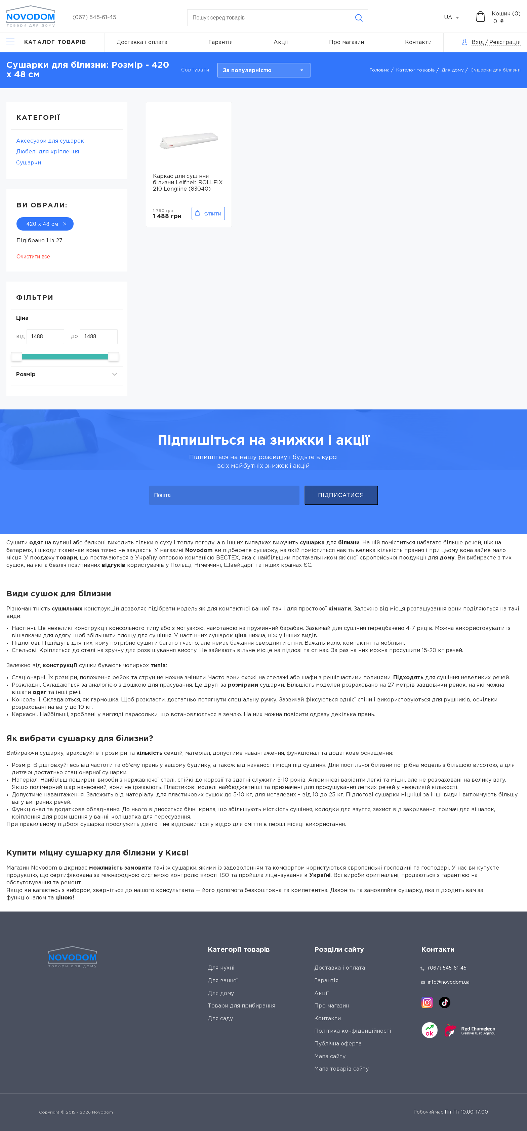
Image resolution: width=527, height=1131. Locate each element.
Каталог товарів (415, 70)
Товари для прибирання (241, 1006)
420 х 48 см (45, 224)
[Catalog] (46, 42)
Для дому (453, 70)
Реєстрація (505, 42)
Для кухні (221, 968)
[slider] (16, 356)
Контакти (418, 42)
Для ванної (223, 980)
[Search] (359, 17)
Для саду (220, 1018)
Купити (212, 213)
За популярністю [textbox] (247, 70)
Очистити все (33, 256)
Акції (281, 42)
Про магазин (346, 42)
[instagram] (427, 1002)
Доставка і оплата (142, 42)
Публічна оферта (338, 1043)
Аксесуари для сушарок (50, 141)
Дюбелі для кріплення (47, 151)
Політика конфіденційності (352, 1031)
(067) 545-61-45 (94, 17)
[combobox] (455, 18)
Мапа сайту (330, 1056)
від (20, 336)
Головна (380, 70)
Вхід (478, 42)
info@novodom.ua (445, 982)
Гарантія (220, 42)
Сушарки (28, 162)
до (74, 336)
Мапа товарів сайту (341, 1069)
